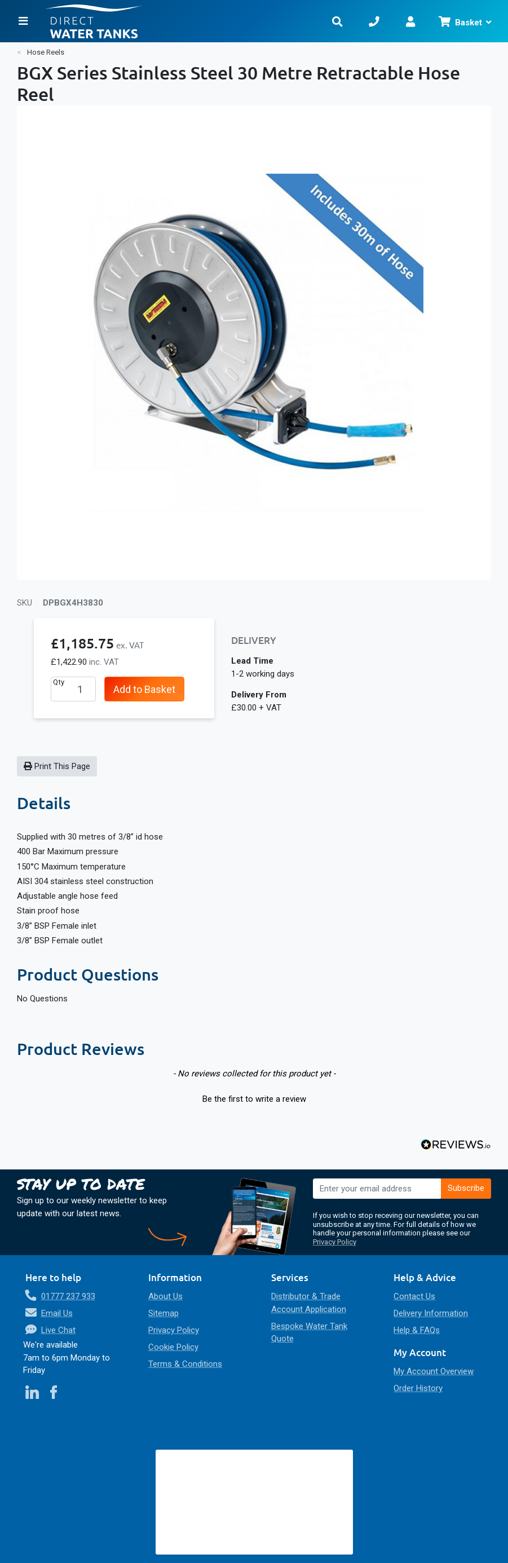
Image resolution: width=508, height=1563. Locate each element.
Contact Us (414, 1296)
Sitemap (163, 1313)
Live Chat (58, 1330)
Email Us (57, 1313)
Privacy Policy (334, 1242)
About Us (165, 1296)
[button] (254, 1097)
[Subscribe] (466, 1188)
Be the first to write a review (254, 1099)
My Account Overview (434, 1371)
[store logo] (182, 21)
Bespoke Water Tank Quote (309, 1332)
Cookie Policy (173, 1347)
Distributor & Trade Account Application (308, 1302)
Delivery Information (431, 1313)
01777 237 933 (68, 1296)
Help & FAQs (417, 1330)
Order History (418, 1388)
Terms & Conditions (185, 1364)
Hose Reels (45, 52)
